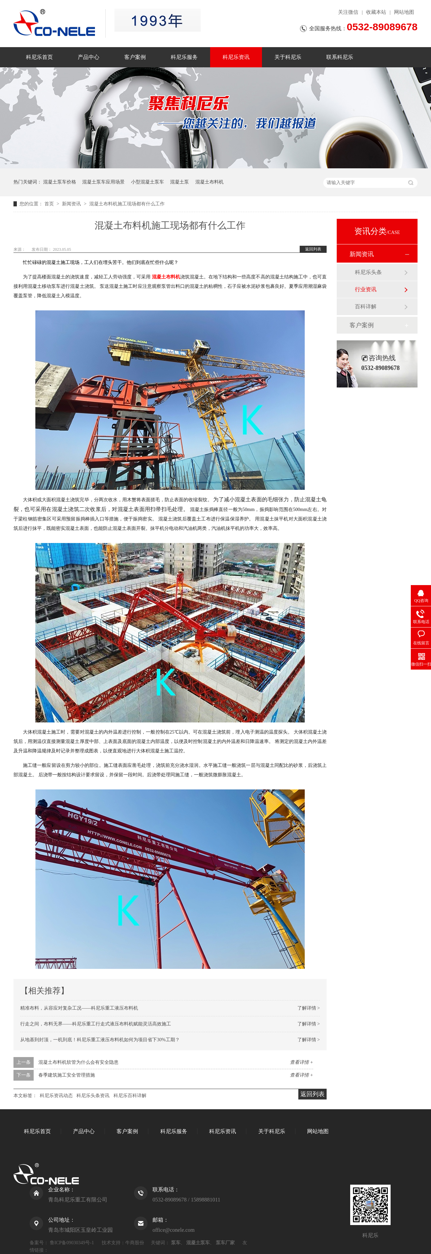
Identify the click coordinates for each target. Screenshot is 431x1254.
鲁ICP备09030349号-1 (72, 1242)
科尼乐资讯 (236, 57)
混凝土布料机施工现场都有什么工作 (127, 203)
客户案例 (135, 57)
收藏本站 (376, 12)
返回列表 (313, 249)
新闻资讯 (72, 203)
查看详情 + (301, 1062)
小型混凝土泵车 (147, 181)
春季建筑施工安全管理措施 (66, 1075)
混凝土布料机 (209, 181)
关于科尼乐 (287, 57)
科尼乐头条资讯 (92, 1095)
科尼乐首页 (39, 57)
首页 (49, 203)
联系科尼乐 (339, 57)
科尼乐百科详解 (129, 1095)
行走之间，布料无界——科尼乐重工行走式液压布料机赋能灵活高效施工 (95, 1023)
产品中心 (88, 57)
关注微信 (348, 12)
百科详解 (365, 306)
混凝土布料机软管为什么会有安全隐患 (78, 1062)
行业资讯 (365, 289)
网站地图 (404, 12)
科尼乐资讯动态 (56, 1095)
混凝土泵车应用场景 (103, 181)
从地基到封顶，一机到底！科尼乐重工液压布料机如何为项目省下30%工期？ (100, 1039)
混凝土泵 (179, 181)
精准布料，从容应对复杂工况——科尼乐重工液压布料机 (79, 1008)
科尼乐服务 (184, 57)
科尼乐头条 (368, 272)
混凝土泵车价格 (59, 181)
